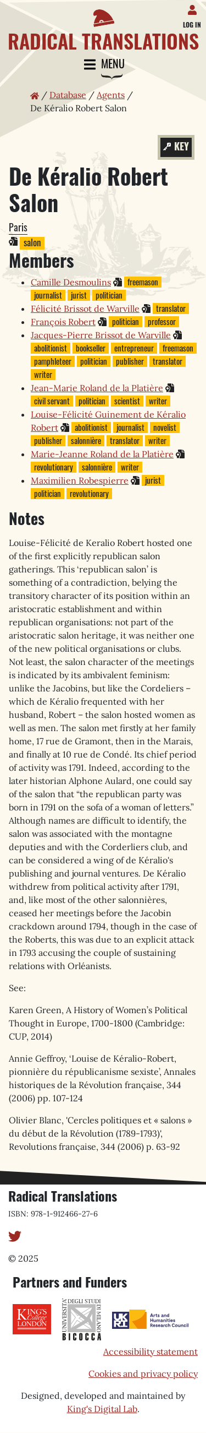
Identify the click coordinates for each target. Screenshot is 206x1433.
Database (67, 94)
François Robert (63, 321)
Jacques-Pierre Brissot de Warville (101, 334)
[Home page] (103, 26)
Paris (18, 227)
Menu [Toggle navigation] (103, 64)
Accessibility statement (150, 1351)
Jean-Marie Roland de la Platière (97, 387)
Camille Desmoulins (71, 282)
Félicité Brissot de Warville (85, 308)
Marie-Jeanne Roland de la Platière (102, 453)
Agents (111, 94)
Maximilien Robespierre (80, 480)
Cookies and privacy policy (143, 1373)
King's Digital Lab (102, 1408)
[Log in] (194, 7)
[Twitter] (14, 1235)
